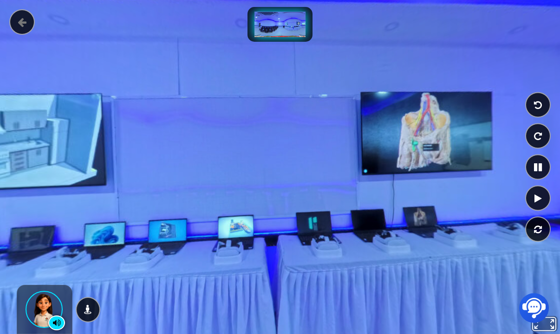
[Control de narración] (56, 322)
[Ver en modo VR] (88, 309)
